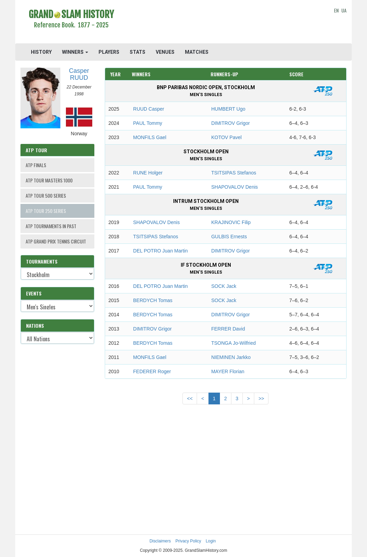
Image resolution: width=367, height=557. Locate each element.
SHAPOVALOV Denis (234, 187)
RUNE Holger (148, 172)
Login (211, 541)
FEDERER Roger (152, 371)
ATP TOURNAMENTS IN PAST (51, 226)
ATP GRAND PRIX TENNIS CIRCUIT (56, 241)
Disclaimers (160, 541)
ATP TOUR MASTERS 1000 (49, 180)
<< (190, 398)
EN (336, 10)
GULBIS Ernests (229, 236)
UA (344, 10)
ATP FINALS (36, 165)
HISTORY (41, 52)
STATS (137, 52)
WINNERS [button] (75, 52)
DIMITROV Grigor (230, 123)
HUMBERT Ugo (228, 109)
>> (261, 398)
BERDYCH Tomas (152, 300)
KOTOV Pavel (226, 137)
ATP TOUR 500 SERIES (46, 195)
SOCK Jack (223, 286)
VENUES (165, 52)
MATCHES (196, 52)
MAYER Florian (227, 371)
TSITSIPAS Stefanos (233, 172)
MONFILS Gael (150, 137)
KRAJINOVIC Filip (231, 222)
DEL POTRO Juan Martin (160, 251)
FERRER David (228, 329)
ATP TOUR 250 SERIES (46, 210)
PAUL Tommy (147, 123)
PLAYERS (109, 52)
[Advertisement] (225, 22)
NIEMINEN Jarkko (231, 357)
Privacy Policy (188, 541)
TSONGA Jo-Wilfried (233, 343)
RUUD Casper (148, 109)
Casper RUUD (79, 74)
